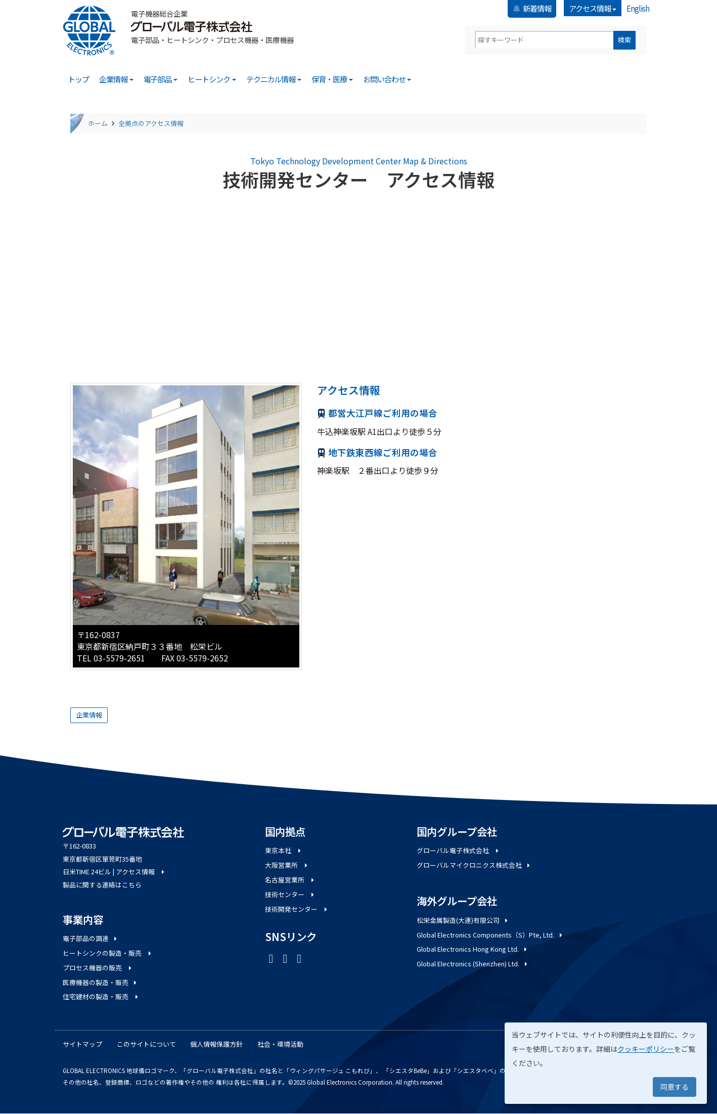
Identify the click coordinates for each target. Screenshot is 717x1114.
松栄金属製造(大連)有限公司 (463, 920)
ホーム (98, 123)
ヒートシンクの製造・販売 (108, 953)
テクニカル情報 (274, 78)
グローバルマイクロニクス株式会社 (474, 865)
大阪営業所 (287, 865)
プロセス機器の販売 (98, 967)
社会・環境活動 (280, 1044)
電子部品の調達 (90, 938)
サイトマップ (82, 1044)
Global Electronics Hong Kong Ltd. (472, 949)
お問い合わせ (387, 78)
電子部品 (161, 78)
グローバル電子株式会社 (458, 850)
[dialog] (606, 1063)
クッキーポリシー (645, 1049)
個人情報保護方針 (216, 1044)
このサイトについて (146, 1044)
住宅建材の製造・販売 (101, 996)
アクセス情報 (593, 8)
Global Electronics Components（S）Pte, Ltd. (490, 935)
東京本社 (283, 850)
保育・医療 (332, 78)
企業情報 (116, 78)
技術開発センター (297, 909)
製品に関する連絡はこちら (102, 884)
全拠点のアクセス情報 (151, 123)
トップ (78, 78)
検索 (624, 39)
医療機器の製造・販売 (100, 982)
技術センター (290, 894)
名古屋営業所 (290, 879)
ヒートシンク (212, 78)
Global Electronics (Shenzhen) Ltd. (473, 963)
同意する (674, 1087)
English (637, 8)
